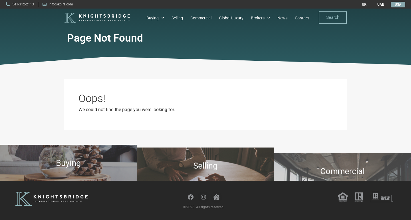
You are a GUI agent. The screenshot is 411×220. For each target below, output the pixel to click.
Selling (177, 18)
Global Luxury (231, 18)
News (282, 18)
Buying (155, 18)
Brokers (260, 18)
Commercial (200, 18)
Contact (302, 18)
